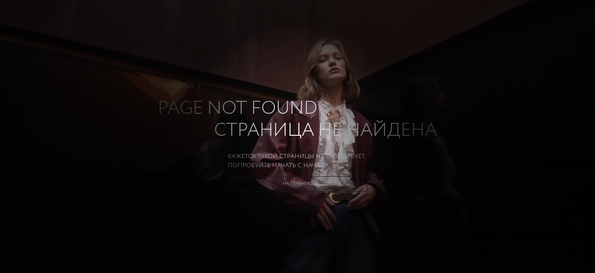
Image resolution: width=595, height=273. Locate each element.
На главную (298, 183)
